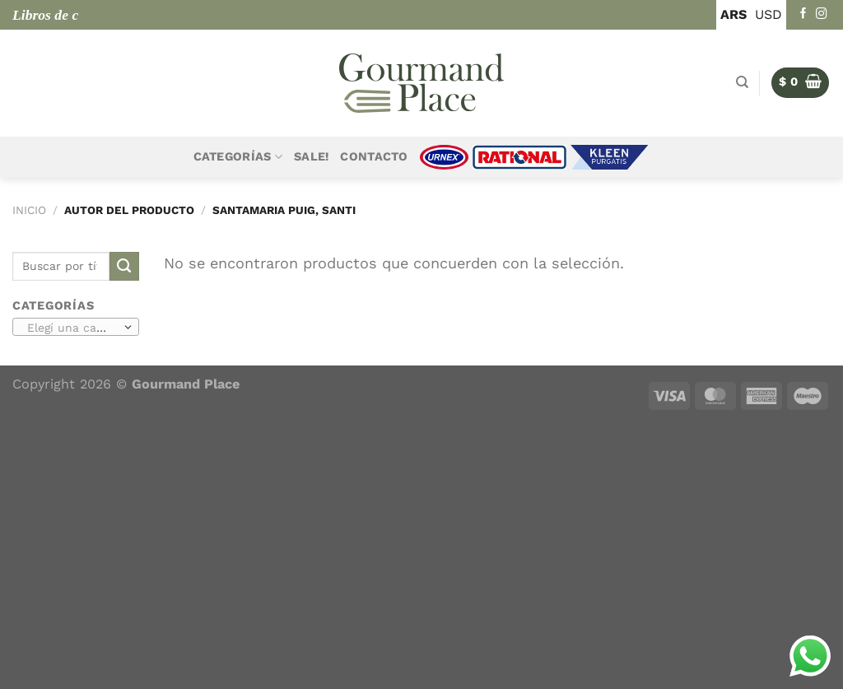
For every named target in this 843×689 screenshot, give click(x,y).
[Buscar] (742, 82)
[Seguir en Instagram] (821, 14)
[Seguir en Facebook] (803, 14)
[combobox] (75, 327)
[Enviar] (124, 267)
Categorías (237, 157)
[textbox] (72, 328)
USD (768, 14)
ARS (733, 14)
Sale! (311, 157)
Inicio (29, 209)
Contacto (374, 157)
